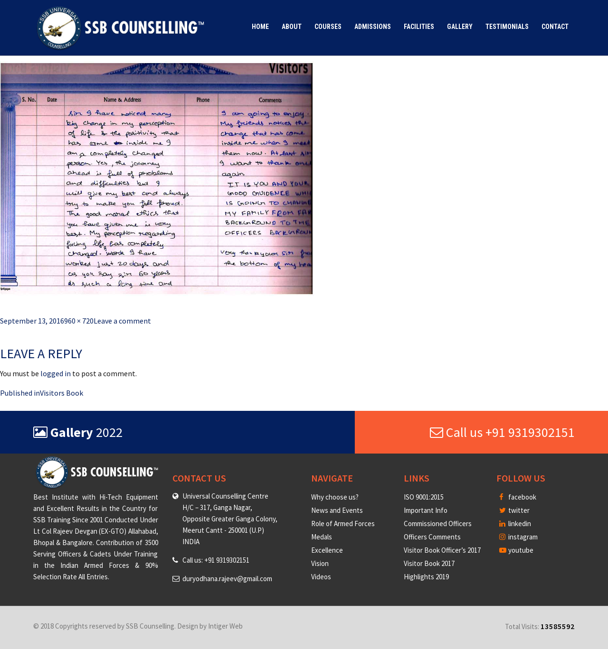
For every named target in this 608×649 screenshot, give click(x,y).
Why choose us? (335, 496)
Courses (328, 26)
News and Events (337, 510)
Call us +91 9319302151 (502, 432)
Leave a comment (122, 320)
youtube (516, 550)
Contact (555, 26)
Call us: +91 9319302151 (215, 560)
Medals (321, 536)
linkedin (515, 523)
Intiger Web (225, 625)
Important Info (425, 510)
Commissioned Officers (438, 523)
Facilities (419, 26)
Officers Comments (432, 536)
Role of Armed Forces (343, 523)
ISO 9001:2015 (424, 496)
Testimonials (507, 26)
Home (260, 26)
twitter (514, 510)
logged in (55, 373)
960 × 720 (79, 320)
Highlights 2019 (426, 576)
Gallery (460, 26)
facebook (517, 496)
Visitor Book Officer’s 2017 (442, 550)
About (292, 26)
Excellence (327, 550)
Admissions (372, 26)
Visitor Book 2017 (429, 563)
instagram (518, 536)
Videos (321, 576)
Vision (320, 563)
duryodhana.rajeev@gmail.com (227, 578)
